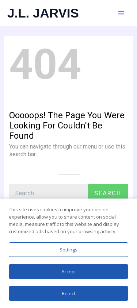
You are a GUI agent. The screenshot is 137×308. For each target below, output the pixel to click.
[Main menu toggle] (121, 13)
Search (107, 193)
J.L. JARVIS (43, 13)
